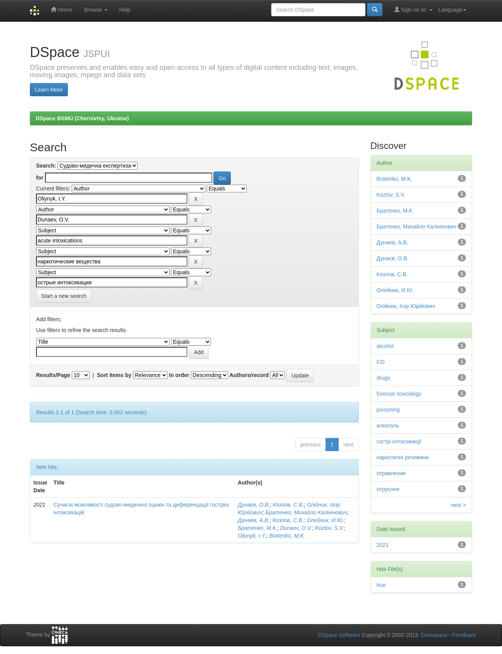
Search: (46, 166)
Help (124, 10)
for (39, 178)
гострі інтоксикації (399, 441)
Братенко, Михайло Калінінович (306, 512)
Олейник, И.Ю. (325, 520)
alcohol (385, 346)
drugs (383, 378)
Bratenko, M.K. (287, 536)
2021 (383, 545)
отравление (391, 473)
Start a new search (64, 296)
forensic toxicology (399, 394)
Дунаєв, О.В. (254, 505)
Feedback (464, 635)
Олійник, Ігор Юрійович (406, 306)
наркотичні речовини (403, 457)
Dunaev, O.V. (296, 528)
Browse (96, 10)
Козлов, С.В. (288, 505)
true (381, 585)
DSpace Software (339, 635)
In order (179, 375)
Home (61, 9)
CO (381, 362)
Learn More (49, 90)
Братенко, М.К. (257, 528)
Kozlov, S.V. (329, 528)
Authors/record (248, 375)
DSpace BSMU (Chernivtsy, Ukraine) (82, 118)
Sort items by (114, 375)
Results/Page (53, 375)
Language (452, 10)
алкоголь (388, 425)
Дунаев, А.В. (254, 520)
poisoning (388, 410)
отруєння (388, 489)
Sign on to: (413, 9)
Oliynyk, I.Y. (252, 536)
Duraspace (434, 635)
